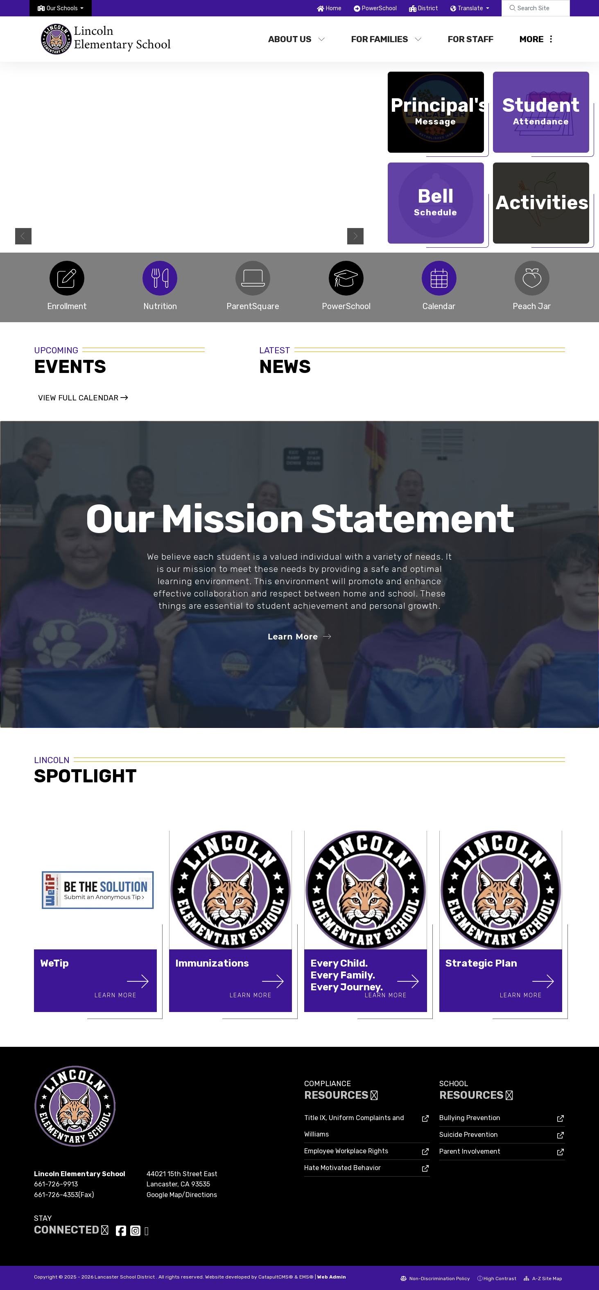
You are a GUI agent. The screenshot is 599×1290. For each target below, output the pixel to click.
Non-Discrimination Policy (435, 1277)
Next (355, 236)
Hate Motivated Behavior (342, 1167)
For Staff (470, 39)
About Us (296, 39)
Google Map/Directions (182, 1193)
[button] (65, 8)
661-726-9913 (56, 1183)
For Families (386, 39)
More (536, 39)
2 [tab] (336, 238)
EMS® (306, 1276)
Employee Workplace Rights (346, 1150)
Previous (23, 236)
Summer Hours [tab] (328, 238)
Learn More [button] (299, 636)
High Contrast (500, 1277)
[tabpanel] (189, 157)
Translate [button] (471, 8)
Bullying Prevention (469, 1117)
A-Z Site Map (543, 1277)
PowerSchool (379, 8)
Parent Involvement (469, 1150)
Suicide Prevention (468, 1134)
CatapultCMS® (275, 1276)
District (428, 8)
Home (333, 8)
